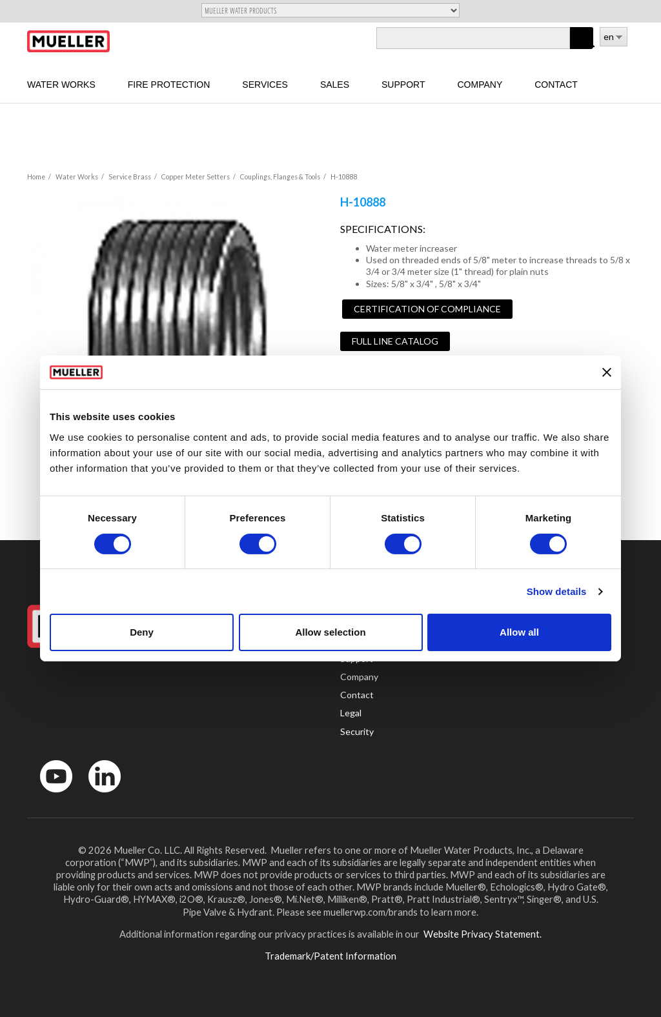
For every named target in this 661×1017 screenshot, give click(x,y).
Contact (556, 84)
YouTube (49, 795)
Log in (590, 43)
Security (357, 731)
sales (334, 84)
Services (265, 84)
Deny (142, 632)
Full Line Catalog (395, 341)
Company (479, 84)
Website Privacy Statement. (482, 934)
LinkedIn (98, 795)
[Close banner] (606, 372)
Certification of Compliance (427, 308)
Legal (350, 712)
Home (36, 177)
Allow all (519, 632)
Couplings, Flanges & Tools (280, 177)
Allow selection (330, 632)
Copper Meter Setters (195, 177)
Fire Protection (169, 84)
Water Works (61, 84)
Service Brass (129, 177)
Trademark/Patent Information (330, 956)
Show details (557, 591)
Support (403, 84)
